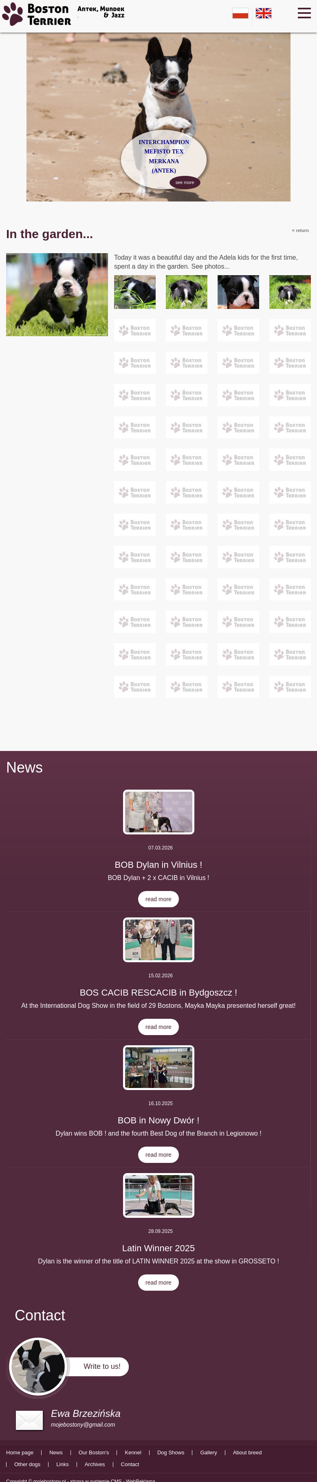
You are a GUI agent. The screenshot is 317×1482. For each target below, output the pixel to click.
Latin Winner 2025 (158, 1248)
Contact (130, 1464)
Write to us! (102, 1366)
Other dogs (27, 1464)
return (300, 230)
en (263, 13)
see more (183, 181)
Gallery (208, 1452)
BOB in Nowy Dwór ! (159, 1120)
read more (158, 899)
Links (62, 1464)
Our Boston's (94, 1452)
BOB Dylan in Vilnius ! (159, 864)
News (24, 767)
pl (240, 13)
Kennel (133, 1452)
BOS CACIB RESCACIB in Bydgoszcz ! (158, 992)
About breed (247, 1452)
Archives (95, 1464)
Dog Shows (170, 1452)
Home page (19, 1452)
